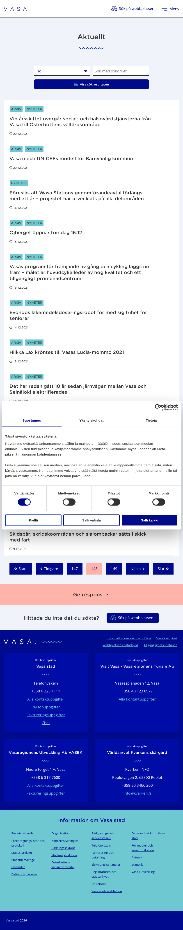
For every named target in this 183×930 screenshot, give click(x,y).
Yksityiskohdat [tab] (91, 420)
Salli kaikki (149, 520)
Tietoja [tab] (151, 420)
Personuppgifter (46, 707)
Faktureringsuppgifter (46, 714)
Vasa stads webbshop (107, 891)
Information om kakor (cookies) (129, 638)
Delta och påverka (24, 874)
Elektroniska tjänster (106, 865)
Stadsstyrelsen (21, 853)
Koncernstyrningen (64, 841)
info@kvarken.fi (137, 793)
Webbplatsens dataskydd (120, 645)
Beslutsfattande (22, 833)
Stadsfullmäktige (23, 860)
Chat (46, 722)
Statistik (137, 865)
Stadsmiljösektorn (64, 855)
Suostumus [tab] (31, 420)
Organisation (60, 833)
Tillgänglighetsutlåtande (160, 645)
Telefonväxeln (101, 845)
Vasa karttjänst (166, 638)
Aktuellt (137, 857)
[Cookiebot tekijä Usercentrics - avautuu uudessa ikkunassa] (158, 407)
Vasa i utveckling (143, 872)
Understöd (99, 884)
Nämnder (18, 867)
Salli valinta (91, 520)
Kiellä (33, 520)
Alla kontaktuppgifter (45, 699)
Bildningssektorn (63, 848)
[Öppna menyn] (170, 8)
